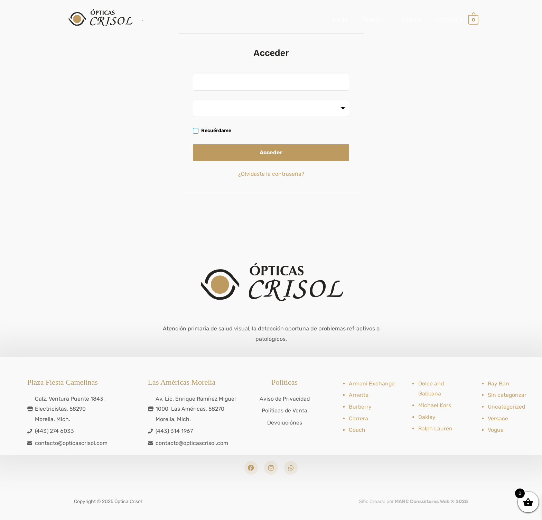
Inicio (340, 20)
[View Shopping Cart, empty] (473, 20)
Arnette (358, 394)
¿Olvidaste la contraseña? (271, 174)
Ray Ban (498, 383)
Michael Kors (434, 405)
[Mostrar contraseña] (343, 108)
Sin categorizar (507, 394)
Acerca (411, 20)
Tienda (371, 20)
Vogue (496, 429)
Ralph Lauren (435, 428)
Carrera (358, 418)
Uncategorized (507, 406)
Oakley (427, 416)
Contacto (448, 20)
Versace (498, 418)
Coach (357, 429)
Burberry (360, 406)
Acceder (271, 152)
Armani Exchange (372, 383)
